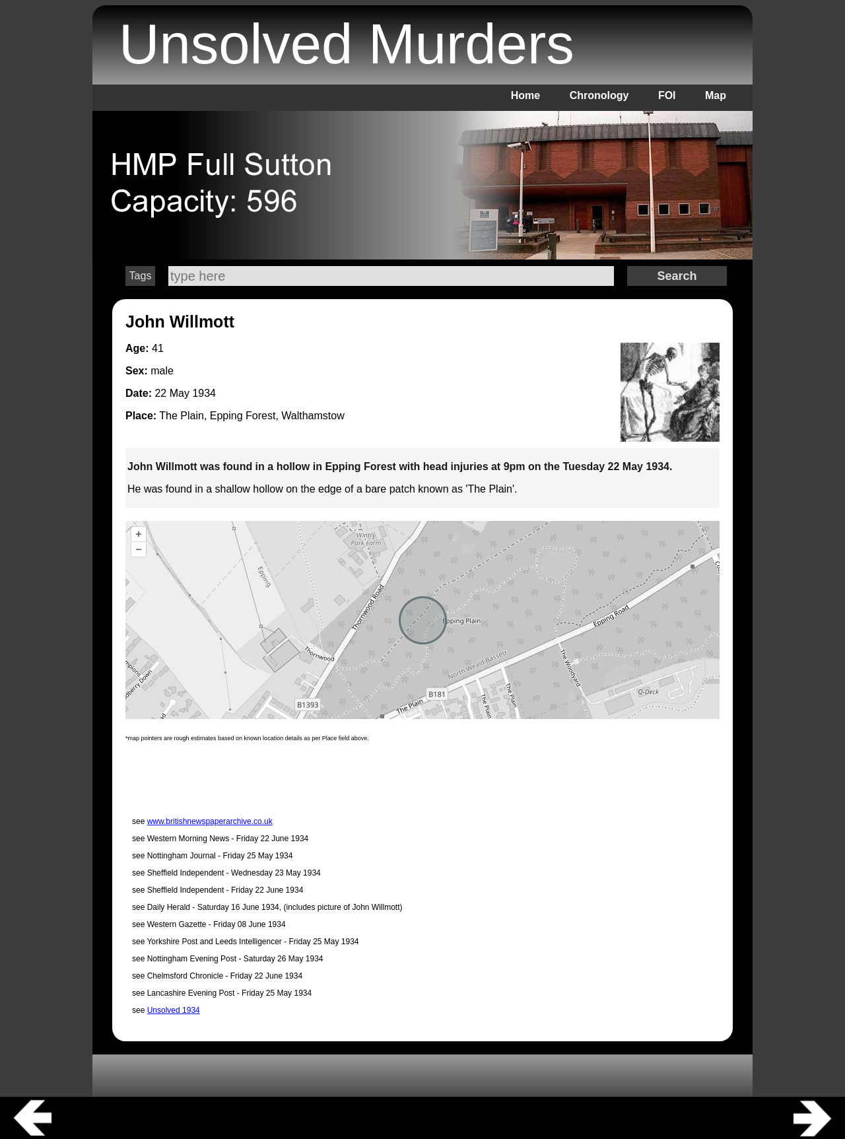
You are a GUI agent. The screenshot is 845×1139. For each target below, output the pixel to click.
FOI (667, 95)
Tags (140, 275)
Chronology (599, 95)
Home (525, 95)
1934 (204, 393)
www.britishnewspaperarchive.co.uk (210, 821)
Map (715, 95)
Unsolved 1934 (173, 1010)
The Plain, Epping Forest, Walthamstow (251, 415)
